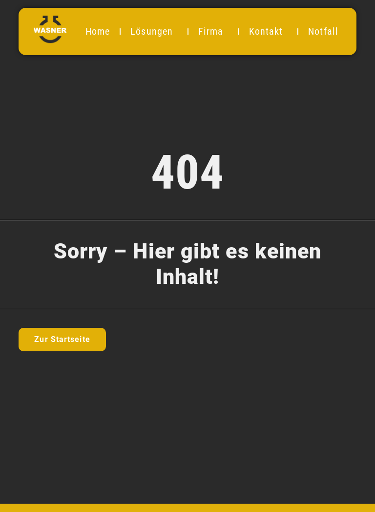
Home (97, 31)
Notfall (323, 31)
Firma (213, 31)
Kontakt (268, 31)
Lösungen (154, 31)
